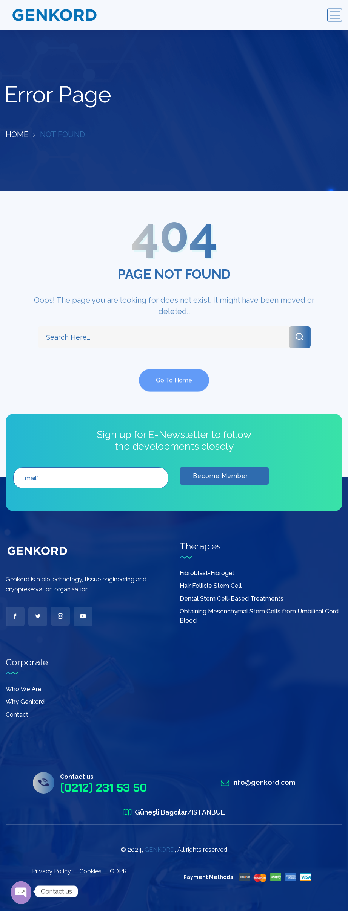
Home (17, 134)
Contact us (77, 776)
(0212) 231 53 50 (103, 787)
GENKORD (160, 849)
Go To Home (174, 388)
